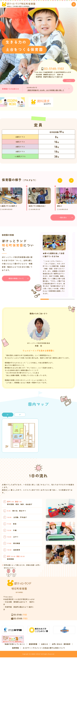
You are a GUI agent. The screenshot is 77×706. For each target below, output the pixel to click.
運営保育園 (44, 676)
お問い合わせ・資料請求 (33, 680)
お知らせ (55, 676)
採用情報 (49, 680)
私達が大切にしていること (26, 676)
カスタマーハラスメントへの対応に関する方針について (38, 684)
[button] (69, 90)
